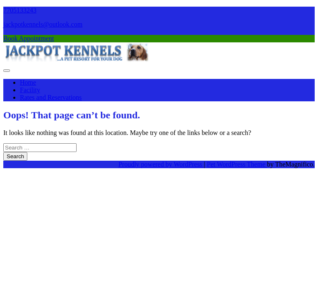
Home (28, 82)
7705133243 (19, 10)
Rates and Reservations (51, 97)
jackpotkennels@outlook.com (42, 24)
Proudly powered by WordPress (161, 164)
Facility (30, 89)
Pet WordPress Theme (237, 164)
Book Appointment (28, 38)
